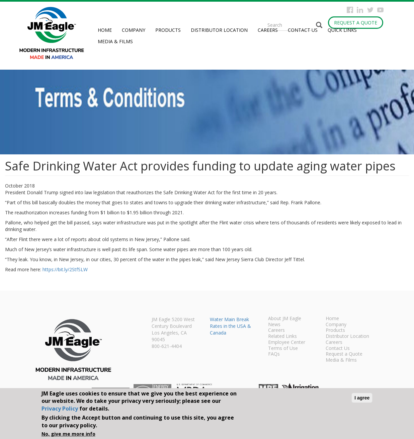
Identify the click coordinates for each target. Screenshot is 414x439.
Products (168, 30)
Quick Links (342, 30)
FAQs (274, 354)
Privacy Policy (60, 408)
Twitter (370, 10)
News (274, 324)
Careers (268, 30)
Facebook (350, 10)
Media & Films (115, 41)
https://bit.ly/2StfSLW (65, 269)
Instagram (360, 10)
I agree (361, 397)
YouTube (380, 10)
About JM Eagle (284, 318)
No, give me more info (68, 434)
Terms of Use (283, 348)
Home (105, 30)
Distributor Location (219, 30)
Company (133, 30)
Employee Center (286, 342)
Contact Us (303, 30)
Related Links (282, 336)
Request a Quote (355, 22)
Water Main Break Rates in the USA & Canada (230, 326)
